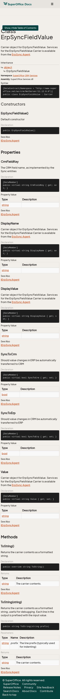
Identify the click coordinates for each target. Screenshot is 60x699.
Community (29, 683)
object (8, 67)
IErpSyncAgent (10, 140)
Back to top (9, 694)
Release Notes (12, 687)
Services (33, 75)
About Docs (29, 691)
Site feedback (45, 687)
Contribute (46, 691)
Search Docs (11, 691)
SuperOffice (18, 75)
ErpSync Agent (21, 54)
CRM (27, 75)
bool (4, 394)
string (5, 205)
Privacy (28, 687)
